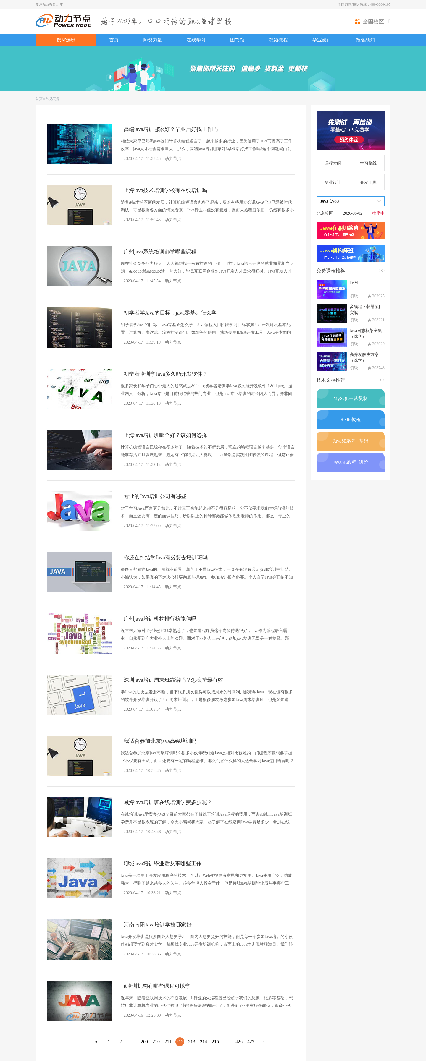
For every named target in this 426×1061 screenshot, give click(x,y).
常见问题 (53, 99)
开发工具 (368, 182)
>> (382, 270)
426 (239, 1041)
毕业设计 (321, 39)
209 (144, 1041)
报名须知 (365, 39)
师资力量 (152, 39)
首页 (114, 39)
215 (215, 1041)
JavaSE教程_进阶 (350, 462)
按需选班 (66, 39)
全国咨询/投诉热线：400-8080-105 (364, 4)
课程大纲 (333, 163)
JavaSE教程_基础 (350, 440)
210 (156, 1041)
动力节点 (173, 158)
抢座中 (378, 213)
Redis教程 (351, 419)
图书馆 (237, 39)
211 (167, 1041)
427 (250, 1041)
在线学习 (196, 39)
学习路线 (368, 163)
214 (203, 1041)
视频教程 (278, 39)
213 (191, 1041)
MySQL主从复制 (350, 398)
